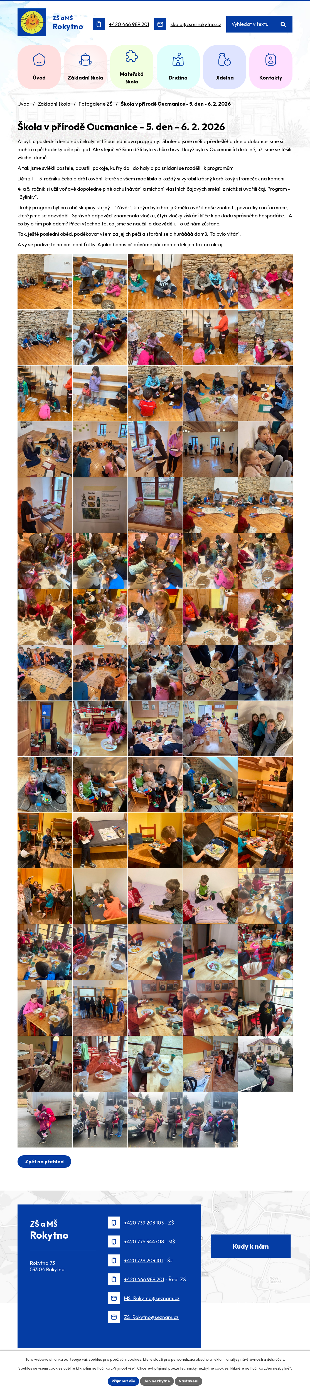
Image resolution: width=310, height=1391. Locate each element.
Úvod (23, 104)
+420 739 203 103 (144, 1222)
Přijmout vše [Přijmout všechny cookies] (123, 1380)
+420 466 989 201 (129, 24)
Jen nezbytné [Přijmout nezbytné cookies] (157, 1380)
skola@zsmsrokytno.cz (196, 24)
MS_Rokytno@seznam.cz (151, 1298)
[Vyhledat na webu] (259, 24)
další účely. (276, 1359)
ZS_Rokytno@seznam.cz (151, 1317)
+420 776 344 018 (144, 1241)
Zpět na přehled (44, 1161)
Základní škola (54, 104)
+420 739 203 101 (143, 1260)
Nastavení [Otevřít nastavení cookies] (188, 1380)
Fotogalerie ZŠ (95, 104)
